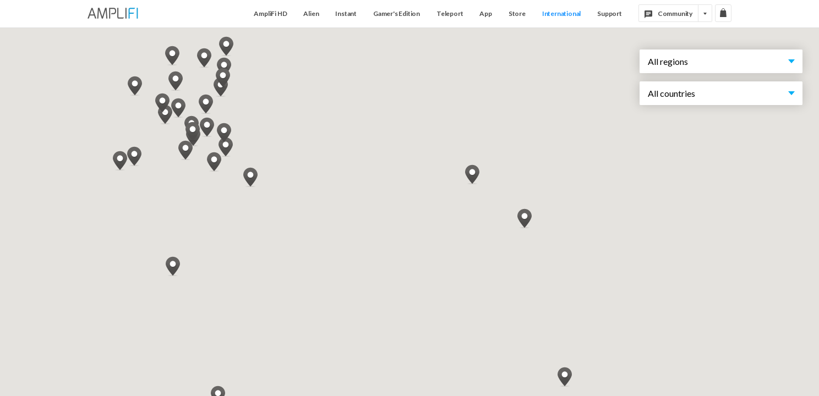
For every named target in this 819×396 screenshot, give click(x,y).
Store (517, 13)
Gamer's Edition (396, 13)
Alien (311, 13)
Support (609, 13)
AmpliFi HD (270, 13)
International (561, 13)
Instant (346, 13)
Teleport (449, 13)
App (485, 13)
